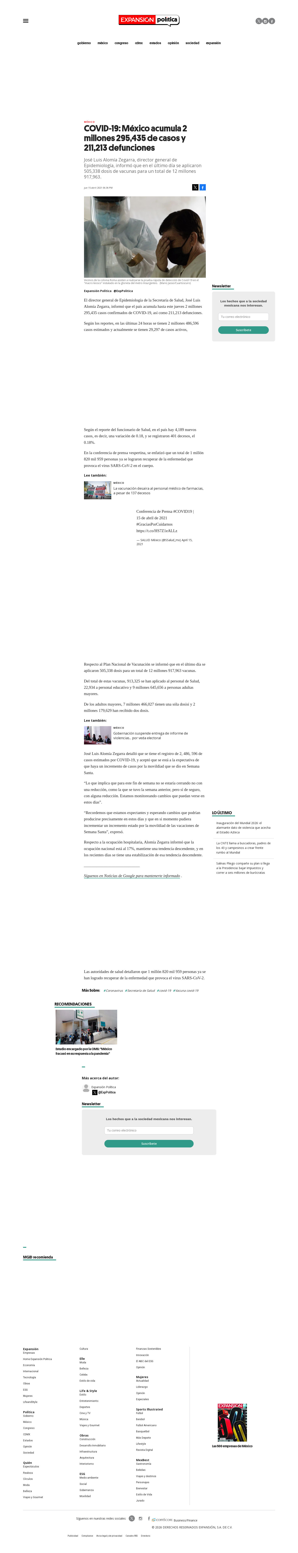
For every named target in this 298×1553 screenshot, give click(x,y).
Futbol (139, 1413)
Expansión (30, 1349)
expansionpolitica (140, 1518)
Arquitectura (87, 1457)
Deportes (85, 1407)
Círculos (28, 1479)
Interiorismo (87, 1463)
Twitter (259, 21)
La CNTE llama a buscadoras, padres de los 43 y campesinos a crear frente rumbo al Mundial (243, 847)
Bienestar (141, 1488)
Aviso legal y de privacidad (109, 1536)
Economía (29, 1365)
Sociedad (192, 43)
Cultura (84, 1348)
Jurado (140, 1500)
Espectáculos (31, 1466)
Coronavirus (114, 991)
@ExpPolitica (123, 291)
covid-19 (165, 991)
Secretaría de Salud (141, 991)
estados (155, 43)
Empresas (29, 1352)
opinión (173, 43)
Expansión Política (103, 1087)
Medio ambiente (89, 1477)
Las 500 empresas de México (232, 1446)
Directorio (145, 1536)
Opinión (27, 1446)
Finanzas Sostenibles (148, 1348)
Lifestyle (141, 1443)
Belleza (27, 1491)
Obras (26, 1383)
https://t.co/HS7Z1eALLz (157, 531)
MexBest (142, 1460)
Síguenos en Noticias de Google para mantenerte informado (132, 876)
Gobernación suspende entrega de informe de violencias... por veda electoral (150, 735)
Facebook (272, 21)
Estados (28, 1440)
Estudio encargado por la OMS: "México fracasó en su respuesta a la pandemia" (146, 1051)
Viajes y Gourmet (33, 1497)
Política (28, 1412)
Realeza (28, 1472)
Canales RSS (132, 1536)
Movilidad (85, 1496)
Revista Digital (144, 1450)
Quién (27, 1463)
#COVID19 (182, 511)
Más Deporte (143, 1437)
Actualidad (142, 1380)
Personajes (142, 1482)
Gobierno (28, 1415)
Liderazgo (142, 1386)
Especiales (142, 1399)
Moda (26, 1485)
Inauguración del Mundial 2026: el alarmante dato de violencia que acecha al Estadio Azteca (243, 827)
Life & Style (88, 1391)
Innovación (142, 1355)
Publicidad (73, 1536)
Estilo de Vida (144, 1494)
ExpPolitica (132, 1518)
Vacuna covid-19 (186, 991)
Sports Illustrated (149, 1409)
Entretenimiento (89, 1401)
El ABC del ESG (144, 1361)
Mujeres (28, 1395)
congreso (121, 43)
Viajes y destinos (146, 1476)
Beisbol (140, 1419)
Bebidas (141, 1469)
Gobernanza (87, 1490)
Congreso (28, 1428)
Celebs (84, 1374)
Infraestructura (88, 1451)
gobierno (84, 43)
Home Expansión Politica (37, 1359)
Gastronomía (143, 1463)
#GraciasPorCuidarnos (155, 524)
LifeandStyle (30, 1402)
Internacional (30, 1371)
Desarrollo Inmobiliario (93, 1445)
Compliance (87, 1536)
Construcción (87, 1439)
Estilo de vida (87, 1380)
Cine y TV (85, 1413)
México (89, 121)
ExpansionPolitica (149, 1518)
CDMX (139, 43)
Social (83, 1484)
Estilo (83, 1394)
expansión (213, 43)
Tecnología (29, 1377)
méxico (103, 43)
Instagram (265, 21)
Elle (82, 1359)
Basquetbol (142, 1431)
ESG (25, 1389)
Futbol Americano (146, 1425)
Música (84, 1419)
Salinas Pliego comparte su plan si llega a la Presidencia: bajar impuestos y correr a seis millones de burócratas (243, 868)
